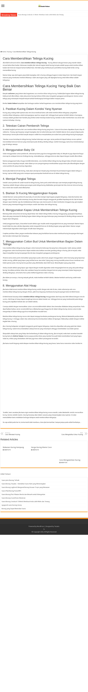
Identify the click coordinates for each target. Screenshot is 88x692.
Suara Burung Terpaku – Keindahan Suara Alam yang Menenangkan (24, 641)
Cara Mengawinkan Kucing (69, 617)
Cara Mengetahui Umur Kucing (71, 433)
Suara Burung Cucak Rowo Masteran (29, 14)
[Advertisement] (44, 34)
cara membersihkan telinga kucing (45, 93)
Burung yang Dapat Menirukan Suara (14, 666)
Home (3, 52)
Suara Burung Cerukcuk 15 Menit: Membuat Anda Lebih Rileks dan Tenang (26, 659)
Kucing (9, 52)
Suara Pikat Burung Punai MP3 (11, 648)
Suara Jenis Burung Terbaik (10, 637)
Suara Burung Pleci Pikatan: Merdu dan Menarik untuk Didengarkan (23, 651)
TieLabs (56, 683)
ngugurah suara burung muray (12, 662)
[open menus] (3, 6)
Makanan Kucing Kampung (13, 447)
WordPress (40, 683)
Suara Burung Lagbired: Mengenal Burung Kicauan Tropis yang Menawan (26, 644)
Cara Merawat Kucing (17, 433)
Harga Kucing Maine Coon (41, 447)
